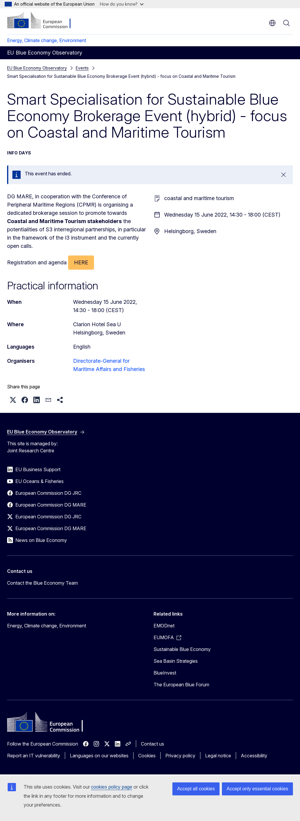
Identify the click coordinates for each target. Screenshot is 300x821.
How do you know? (122, 3)
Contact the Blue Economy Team (42, 583)
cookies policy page (111, 786)
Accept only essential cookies (257, 788)
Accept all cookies (196, 788)
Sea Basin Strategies (176, 661)
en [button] (272, 23)
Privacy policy (180, 756)
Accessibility (254, 756)
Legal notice (218, 756)
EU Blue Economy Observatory (37, 67)
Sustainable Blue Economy (182, 649)
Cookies (147, 756)
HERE (81, 262)
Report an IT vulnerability (33, 756)
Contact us (152, 744)
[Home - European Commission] (43, 20)
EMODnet (164, 626)
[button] (13, 400)
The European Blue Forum (181, 685)
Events (82, 67)
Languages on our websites (99, 756)
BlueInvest (165, 673)
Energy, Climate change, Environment (46, 40)
